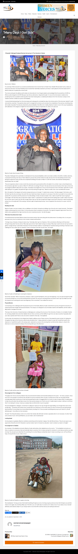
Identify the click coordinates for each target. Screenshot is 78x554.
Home (34, 45)
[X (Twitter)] (15, 513)
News (5, 28)
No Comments (32, 37)
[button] (17, 525)
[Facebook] (8, 513)
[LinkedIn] (22, 513)
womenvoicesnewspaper (22, 523)
